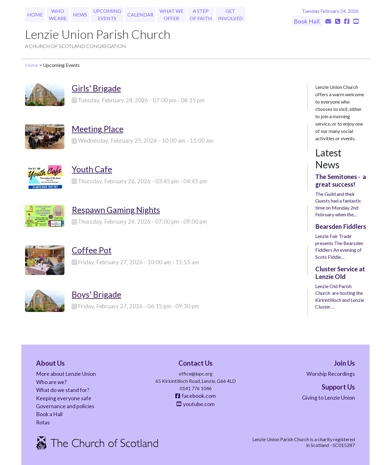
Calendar (140, 14)
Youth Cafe (92, 169)
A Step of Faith (201, 14)
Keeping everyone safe (63, 398)
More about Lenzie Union (66, 374)
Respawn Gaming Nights (116, 210)
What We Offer (171, 14)
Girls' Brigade (96, 88)
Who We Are (58, 14)
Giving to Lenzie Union (328, 397)
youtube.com (195, 404)
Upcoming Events (107, 14)
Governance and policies (65, 406)
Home (35, 14)
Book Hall (307, 21)
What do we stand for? (62, 390)
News (80, 14)
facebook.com (195, 396)
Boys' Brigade (96, 294)
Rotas (43, 422)
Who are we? (51, 382)
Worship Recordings (330, 374)
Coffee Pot (91, 250)
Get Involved (230, 14)
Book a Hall (49, 414)
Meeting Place (97, 129)
